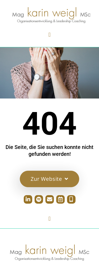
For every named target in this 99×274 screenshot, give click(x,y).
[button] (49, 34)
